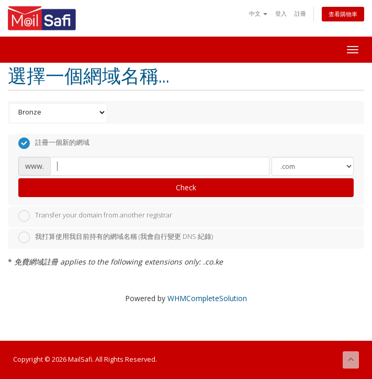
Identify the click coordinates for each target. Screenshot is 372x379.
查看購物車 (343, 14)
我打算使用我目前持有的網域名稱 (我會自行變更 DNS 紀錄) (115, 237)
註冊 (300, 13)
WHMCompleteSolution (207, 298)
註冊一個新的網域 (53, 143)
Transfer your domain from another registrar (95, 216)
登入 (281, 13)
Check (186, 187)
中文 (258, 13)
